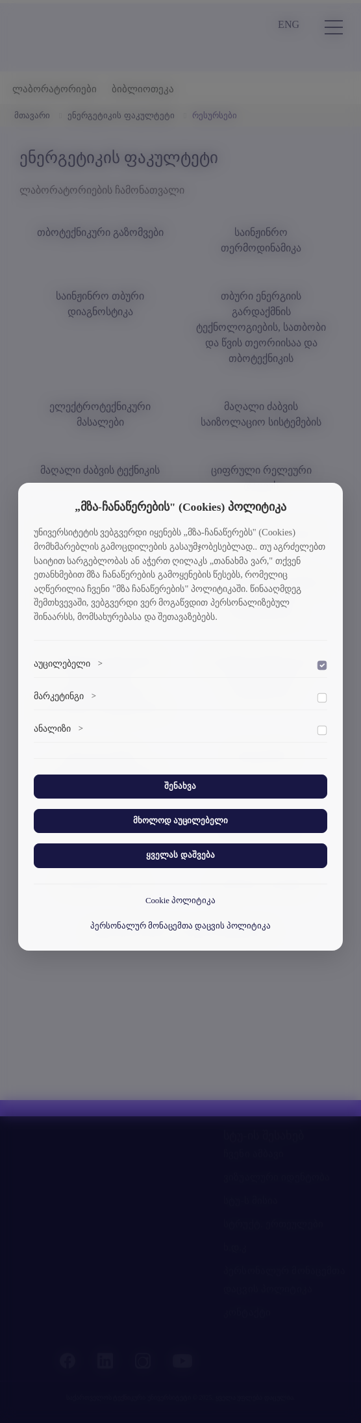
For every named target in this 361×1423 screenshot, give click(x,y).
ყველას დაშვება (180, 855)
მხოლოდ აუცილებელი (180, 820)
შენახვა (180, 786)
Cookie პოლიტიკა (180, 900)
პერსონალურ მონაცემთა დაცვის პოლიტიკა (180, 925)
